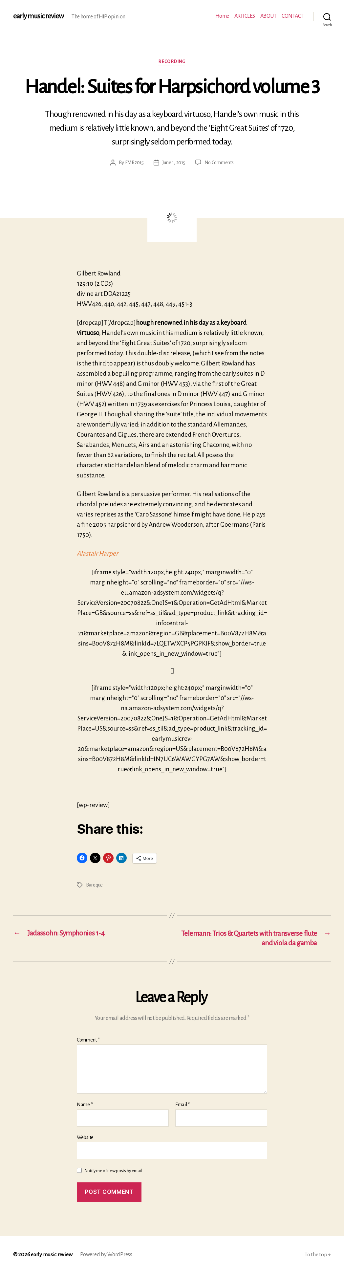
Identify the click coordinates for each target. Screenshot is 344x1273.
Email (182, 1104)
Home (222, 16)
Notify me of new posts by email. (113, 1170)
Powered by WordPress (106, 1254)
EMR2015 (134, 162)
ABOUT (268, 16)
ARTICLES (244, 16)
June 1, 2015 (173, 162)
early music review (38, 16)
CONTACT (293, 16)
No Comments (219, 162)
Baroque (94, 884)
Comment (88, 1039)
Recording (172, 61)
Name (85, 1104)
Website (85, 1137)
